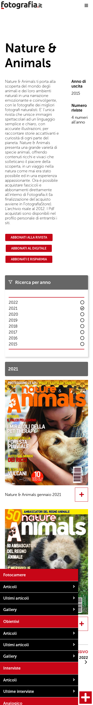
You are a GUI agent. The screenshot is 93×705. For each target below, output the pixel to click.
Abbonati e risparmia (29, 259)
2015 (13, 344)
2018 (13, 326)
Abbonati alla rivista (29, 237)
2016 (13, 338)
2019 (13, 320)
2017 (13, 332)
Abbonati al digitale (28, 248)
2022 (13, 302)
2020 (13, 314)
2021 (13, 308)
